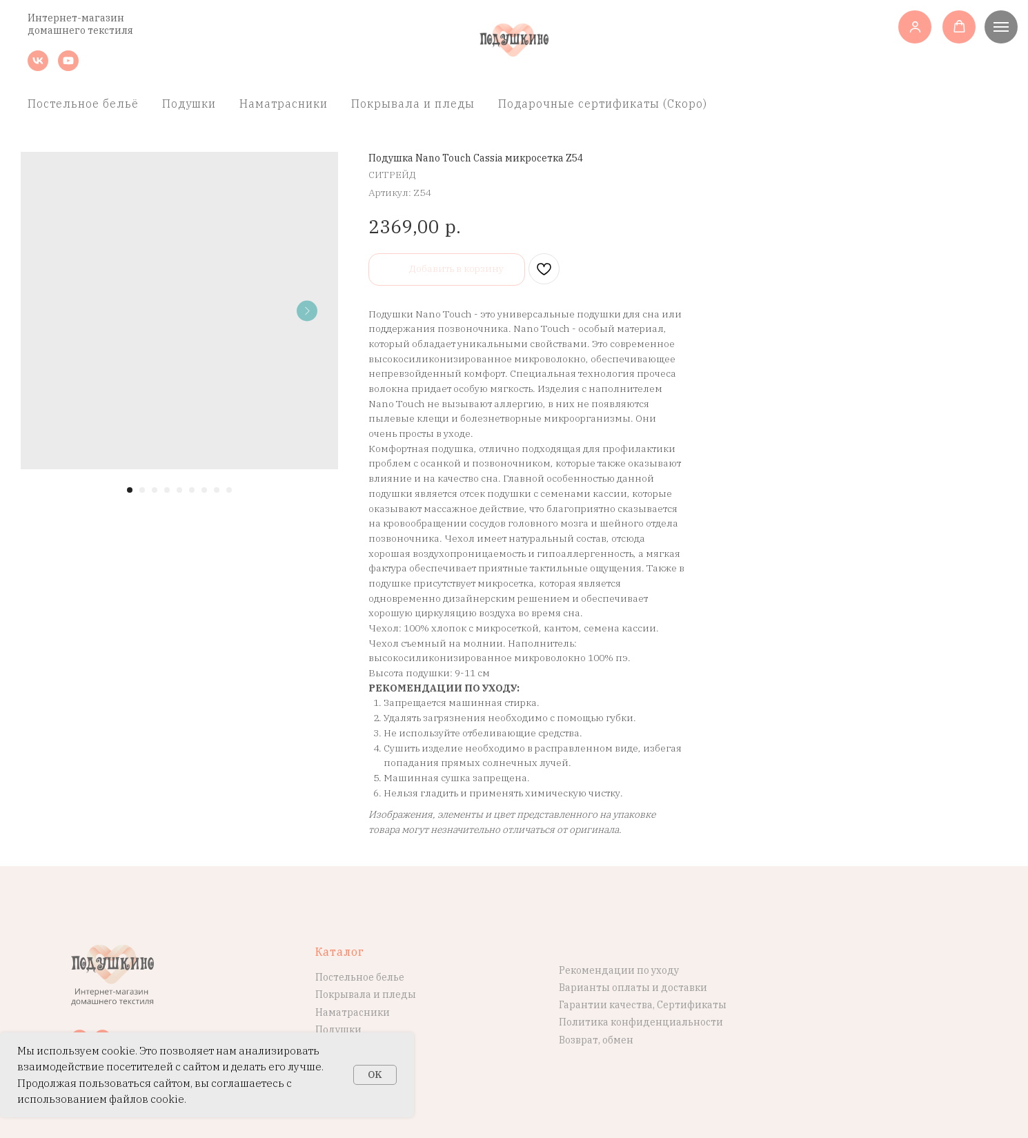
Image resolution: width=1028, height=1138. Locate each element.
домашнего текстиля (80, 30)
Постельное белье (359, 977)
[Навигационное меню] (1001, 27)
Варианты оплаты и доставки (633, 987)
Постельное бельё (83, 103)
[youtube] (68, 67)
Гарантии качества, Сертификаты (642, 1005)
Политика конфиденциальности (641, 1022)
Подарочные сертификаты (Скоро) (602, 103)
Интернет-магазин (76, 18)
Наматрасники (283, 103)
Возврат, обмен (596, 1040)
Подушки (189, 103)
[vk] (38, 67)
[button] (915, 26)
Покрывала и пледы (413, 103)
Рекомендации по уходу (619, 970)
